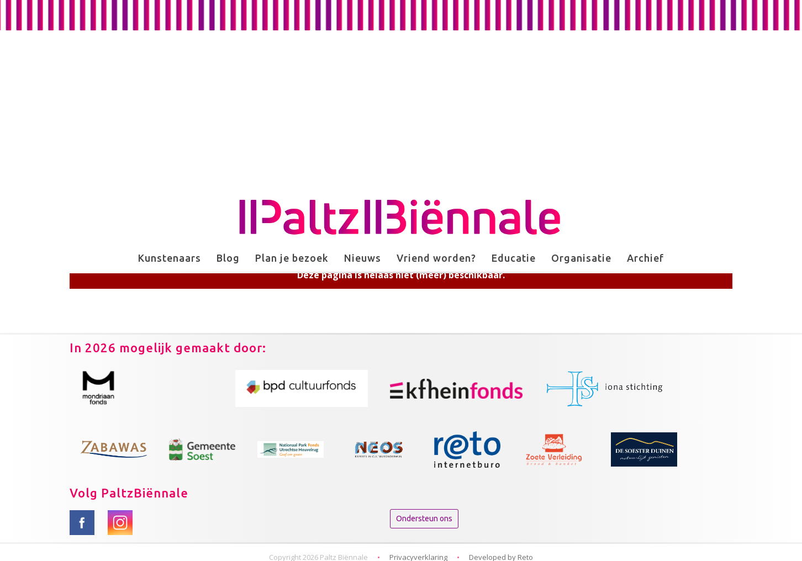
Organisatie (581, 257)
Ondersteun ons (424, 518)
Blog (228, 257)
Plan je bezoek (292, 257)
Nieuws (362, 257)
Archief (645, 257)
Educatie (514, 257)
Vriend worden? (436, 257)
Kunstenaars (169, 257)
